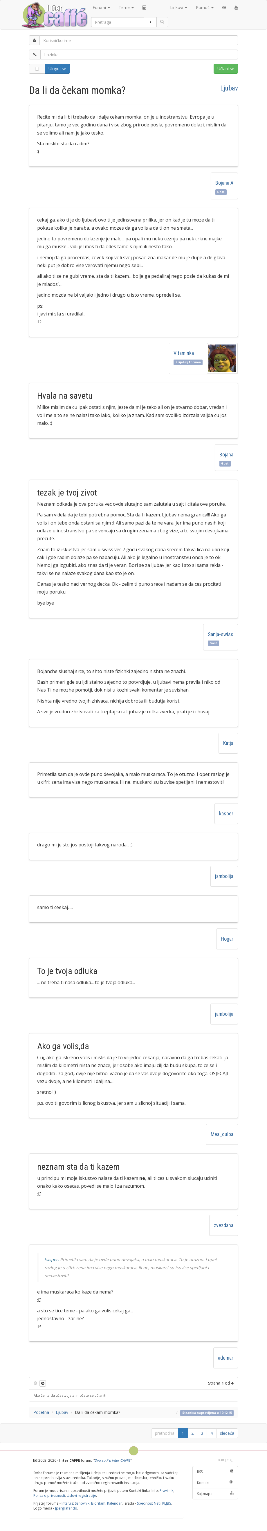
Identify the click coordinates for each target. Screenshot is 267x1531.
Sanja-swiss (220, 634)
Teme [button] (126, 7)
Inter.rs (67, 1503)
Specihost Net (148, 1503)
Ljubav (229, 88)
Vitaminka (184, 353)
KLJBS (166, 1503)
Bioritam (98, 1503)
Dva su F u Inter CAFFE (112, 1460)
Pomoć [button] (205, 7)
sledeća (227, 1433)
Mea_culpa (222, 1134)
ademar (225, 1358)
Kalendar (114, 1503)
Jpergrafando (66, 1508)
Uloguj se (57, 68)
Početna (41, 1412)
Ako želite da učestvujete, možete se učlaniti (70, 1395)
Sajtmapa (215, 1493)
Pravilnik (166, 1490)
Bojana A (224, 183)
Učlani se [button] (225, 68)
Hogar (227, 939)
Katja (228, 743)
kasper (226, 813)
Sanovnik (82, 1503)
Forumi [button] (101, 7)
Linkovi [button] (178, 7)
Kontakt (215, 1482)
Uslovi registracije (81, 1495)
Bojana (226, 454)
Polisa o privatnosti (49, 1495)
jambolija (224, 876)
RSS (215, 1471)
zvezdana (223, 1225)
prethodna (164, 1433)
